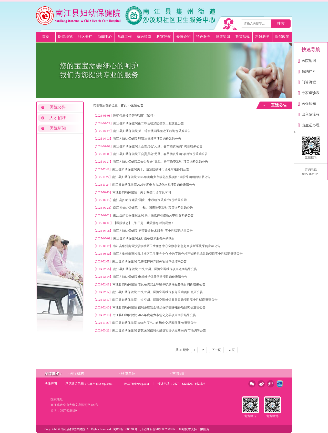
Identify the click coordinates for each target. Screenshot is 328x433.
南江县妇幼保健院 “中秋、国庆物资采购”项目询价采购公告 (153, 207)
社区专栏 (85, 37)
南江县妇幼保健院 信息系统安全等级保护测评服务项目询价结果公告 (159, 284)
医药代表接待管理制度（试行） (134, 115)
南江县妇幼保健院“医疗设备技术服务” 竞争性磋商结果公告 (153, 230)
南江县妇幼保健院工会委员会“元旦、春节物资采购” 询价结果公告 (157, 146)
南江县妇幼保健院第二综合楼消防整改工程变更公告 (148, 123)
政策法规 (242, 37)
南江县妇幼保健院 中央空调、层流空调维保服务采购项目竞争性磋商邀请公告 (165, 300)
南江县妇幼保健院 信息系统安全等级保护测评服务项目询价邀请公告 (159, 307)
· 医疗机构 (76, 373)
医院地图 (307, 59)
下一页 (216, 350)
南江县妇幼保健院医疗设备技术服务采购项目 (144, 238)
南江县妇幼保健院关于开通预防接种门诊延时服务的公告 (150, 169)
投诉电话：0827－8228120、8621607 (181, 383)
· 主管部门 (178, 373)
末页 (232, 350)
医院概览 (65, 37)
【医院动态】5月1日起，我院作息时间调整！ (143, 223)
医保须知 (307, 102)
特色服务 (203, 37)
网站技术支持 (188, 429)
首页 (45, 37)
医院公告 (57, 107)
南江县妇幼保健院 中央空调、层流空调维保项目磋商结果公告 (155, 269)
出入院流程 (309, 113)
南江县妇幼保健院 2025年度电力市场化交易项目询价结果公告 (154, 315)
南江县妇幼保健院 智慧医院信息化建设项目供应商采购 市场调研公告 (159, 330)
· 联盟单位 (127, 373)
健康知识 (223, 37)
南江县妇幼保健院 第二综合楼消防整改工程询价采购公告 (152, 131)
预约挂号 (307, 70)
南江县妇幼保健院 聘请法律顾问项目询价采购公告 (147, 138)
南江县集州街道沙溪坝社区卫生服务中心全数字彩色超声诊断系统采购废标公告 (166, 246)
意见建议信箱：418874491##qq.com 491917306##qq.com (107, 383)
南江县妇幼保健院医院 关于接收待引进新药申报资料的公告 (153, 215)
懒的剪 (204, 429)
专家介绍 (183, 37)
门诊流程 (307, 81)
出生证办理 (309, 124)
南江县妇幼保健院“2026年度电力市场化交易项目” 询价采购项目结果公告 (161, 177)
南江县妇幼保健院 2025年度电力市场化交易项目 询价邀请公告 (154, 323)
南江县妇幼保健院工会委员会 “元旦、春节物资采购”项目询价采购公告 (160, 161)
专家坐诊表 (309, 91)
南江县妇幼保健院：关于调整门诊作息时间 (141, 192)
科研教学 (262, 37)
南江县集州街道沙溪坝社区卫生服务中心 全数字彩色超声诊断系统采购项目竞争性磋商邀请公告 (178, 254)
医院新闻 (57, 128)
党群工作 (124, 37)
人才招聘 (57, 118)
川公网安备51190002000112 (157, 429)
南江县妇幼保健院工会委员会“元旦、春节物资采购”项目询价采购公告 (160, 154)
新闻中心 (105, 37)
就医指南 (144, 37)
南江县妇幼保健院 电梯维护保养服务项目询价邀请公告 (150, 277)
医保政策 (282, 37)
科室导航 (164, 37)
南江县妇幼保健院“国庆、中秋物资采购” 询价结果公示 (150, 200)
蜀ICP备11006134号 (125, 429)
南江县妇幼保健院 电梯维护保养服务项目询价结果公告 (149, 261)
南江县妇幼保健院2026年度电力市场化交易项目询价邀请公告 (153, 184)
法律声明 (51, 383)
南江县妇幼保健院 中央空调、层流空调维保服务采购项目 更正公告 (157, 292)
